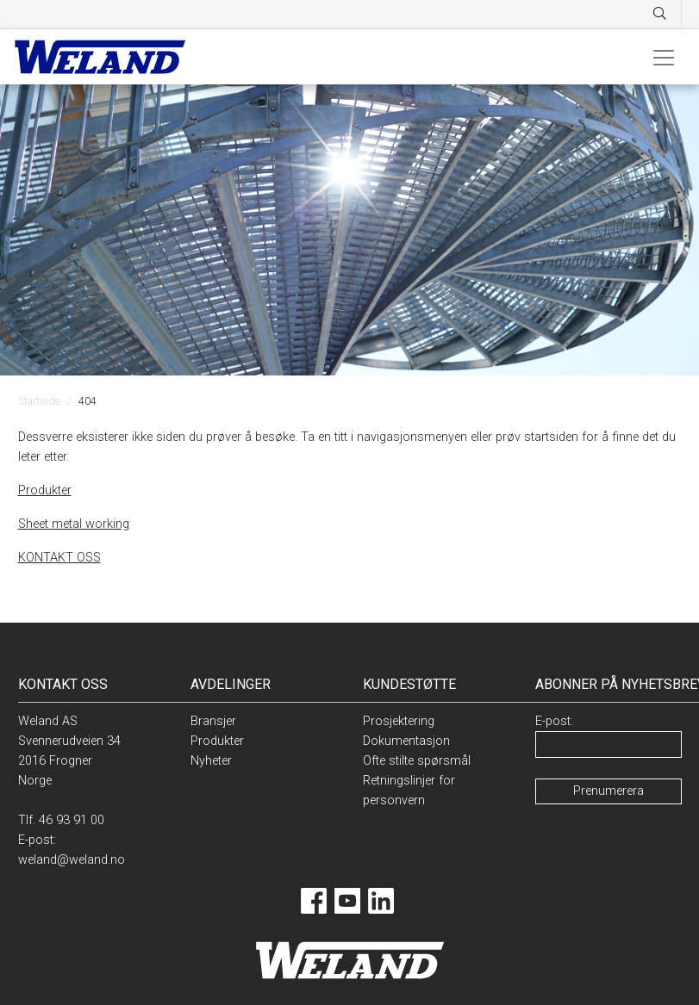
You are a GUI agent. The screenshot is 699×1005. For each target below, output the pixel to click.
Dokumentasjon (406, 741)
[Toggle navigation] (663, 57)
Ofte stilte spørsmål (417, 761)
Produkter (45, 490)
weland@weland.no (71, 860)
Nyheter (211, 761)
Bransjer (213, 721)
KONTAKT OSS (59, 557)
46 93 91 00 (71, 820)
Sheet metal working (73, 524)
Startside (39, 400)
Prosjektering (398, 721)
